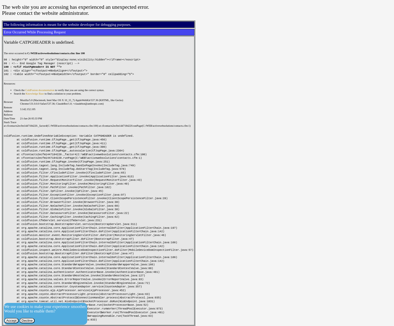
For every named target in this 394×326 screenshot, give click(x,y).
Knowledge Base (35, 93)
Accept (11, 320)
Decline (27, 320)
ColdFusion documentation (40, 90)
